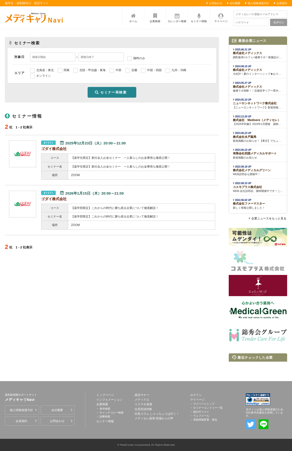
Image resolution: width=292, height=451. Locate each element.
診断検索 (105, 416)
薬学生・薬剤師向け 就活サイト (27, 3)
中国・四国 (154, 70)
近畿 (134, 70)
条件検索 (105, 408)
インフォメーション (109, 399)
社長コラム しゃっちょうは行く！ (157, 413)
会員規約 (281, 3)
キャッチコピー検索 (112, 412)
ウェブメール (201, 415)
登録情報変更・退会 (205, 419)
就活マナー (142, 395)
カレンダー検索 (177, 21)
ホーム (133, 21)
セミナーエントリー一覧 (208, 407)
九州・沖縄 (179, 70)
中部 (118, 70)
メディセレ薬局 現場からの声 (154, 418)
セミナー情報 (199, 21)
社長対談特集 (143, 409)
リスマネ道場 (143, 404)
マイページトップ (204, 403)
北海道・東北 (45, 70)
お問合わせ (215, 3)
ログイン (278, 22)
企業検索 (155, 21)
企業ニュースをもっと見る (268, 218)
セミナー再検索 (113, 92)
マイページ (221, 21)
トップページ (105, 395)
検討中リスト (201, 411)
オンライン (43, 75)
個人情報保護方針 (258, 3)
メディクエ (142, 399)
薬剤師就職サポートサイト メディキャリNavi (35, 17)
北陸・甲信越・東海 (92, 70)
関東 (67, 70)
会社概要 (235, 3)
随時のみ (139, 58)
